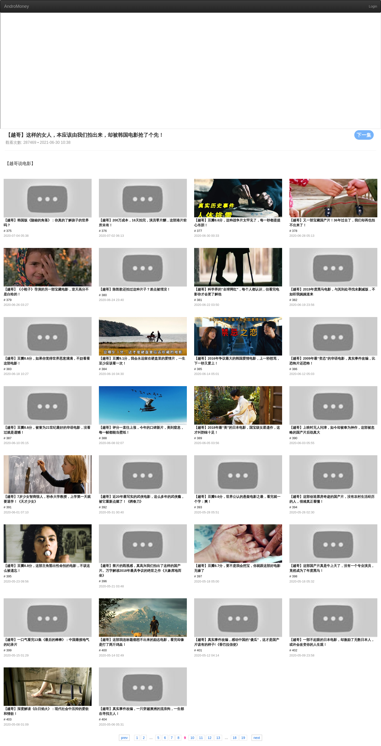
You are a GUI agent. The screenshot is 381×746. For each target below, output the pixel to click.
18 (235, 738)
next (257, 738)
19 (243, 738)
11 (201, 738)
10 (192, 738)
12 (210, 738)
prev (124, 738)
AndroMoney (16, 6)
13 (218, 738)
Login (373, 6)
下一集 (364, 134)
